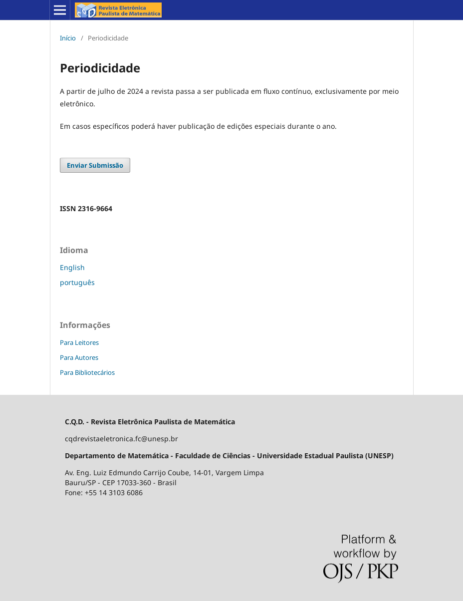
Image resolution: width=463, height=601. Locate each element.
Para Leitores (79, 342)
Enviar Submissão (95, 165)
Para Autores (79, 357)
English (72, 267)
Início (68, 37)
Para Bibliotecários (87, 372)
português (77, 282)
